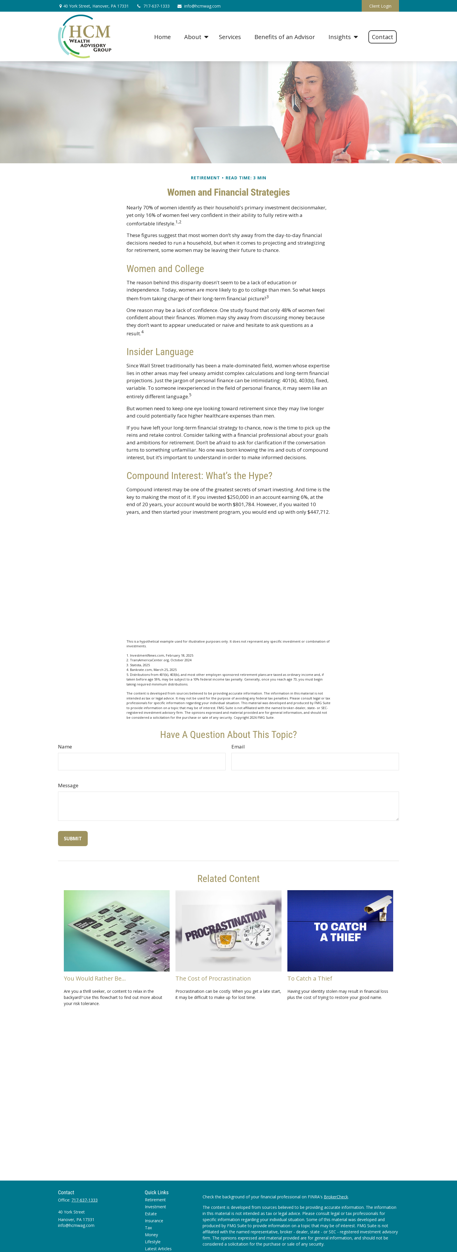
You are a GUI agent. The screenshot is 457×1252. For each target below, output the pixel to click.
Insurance (154, 1220)
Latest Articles (158, 1248)
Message (68, 785)
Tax (148, 1227)
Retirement (155, 1199)
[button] (162, 36)
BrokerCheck (336, 1197)
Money (151, 1234)
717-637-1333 (153, 6)
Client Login (380, 6)
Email (238, 746)
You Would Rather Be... (95, 978)
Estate (151, 1213)
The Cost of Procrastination (213, 978)
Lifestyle (153, 1241)
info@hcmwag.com (199, 6)
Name (65, 746)
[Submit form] (73, 838)
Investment (155, 1206)
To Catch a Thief (309, 978)
